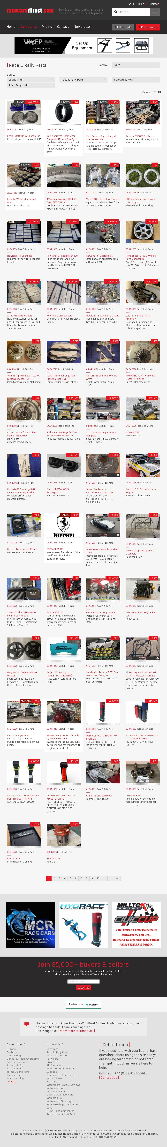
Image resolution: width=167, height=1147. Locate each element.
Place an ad (148, 27)
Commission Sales (17, 1062)
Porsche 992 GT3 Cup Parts (139, 136)
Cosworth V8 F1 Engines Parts (102, 612)
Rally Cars (52, 1058)
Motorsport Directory (58, 1101)
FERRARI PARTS (55, 549)
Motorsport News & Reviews (63, 1084)
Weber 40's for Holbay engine (102, 199)
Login (141, 3)
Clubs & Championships (60, 1111)
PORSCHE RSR (133, 795)
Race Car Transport (57, 1055)
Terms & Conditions (18, 1071)
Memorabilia (54, 1097)
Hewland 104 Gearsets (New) (62, 256)
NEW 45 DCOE (133, 432)
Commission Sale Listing (60, 1075)
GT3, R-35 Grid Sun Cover (99, 795)
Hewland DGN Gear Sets (59, 315)
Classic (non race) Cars (59, 1094)
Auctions (51, 1081)
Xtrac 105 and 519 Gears (19, 315)
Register (154, 3)
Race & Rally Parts (57, 1052)
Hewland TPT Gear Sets (19, 256)
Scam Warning (15, 1078)
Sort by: (103, 65)
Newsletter (82, 27)
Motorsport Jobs (56, 1088)
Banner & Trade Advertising (23, 1058)
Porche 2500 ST (55, 612)
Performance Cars (57, 1091)
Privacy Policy (15, 1065)
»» (117, 878)
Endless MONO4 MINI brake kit (23, 136)
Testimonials (14, 1068)
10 (98, 878)
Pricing (47, 27)
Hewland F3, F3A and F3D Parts (102, 315)
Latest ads (123, 27)
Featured (12, 1052)
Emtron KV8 (13, 858)
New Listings (14, 1055)
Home (11, 27)
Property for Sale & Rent (60, 1114)
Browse (11, 1049)
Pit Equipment (54, 1065)
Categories (29, 27)
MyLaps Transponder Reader (22, 549)
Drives (50, 1062)
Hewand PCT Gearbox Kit (99, 256)
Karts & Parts (54, 1078)
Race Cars (52, 1049)
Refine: (11, 75)
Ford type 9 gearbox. (18, 735)
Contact (63, 27)
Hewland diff (54, 858)
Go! (155, 12)
